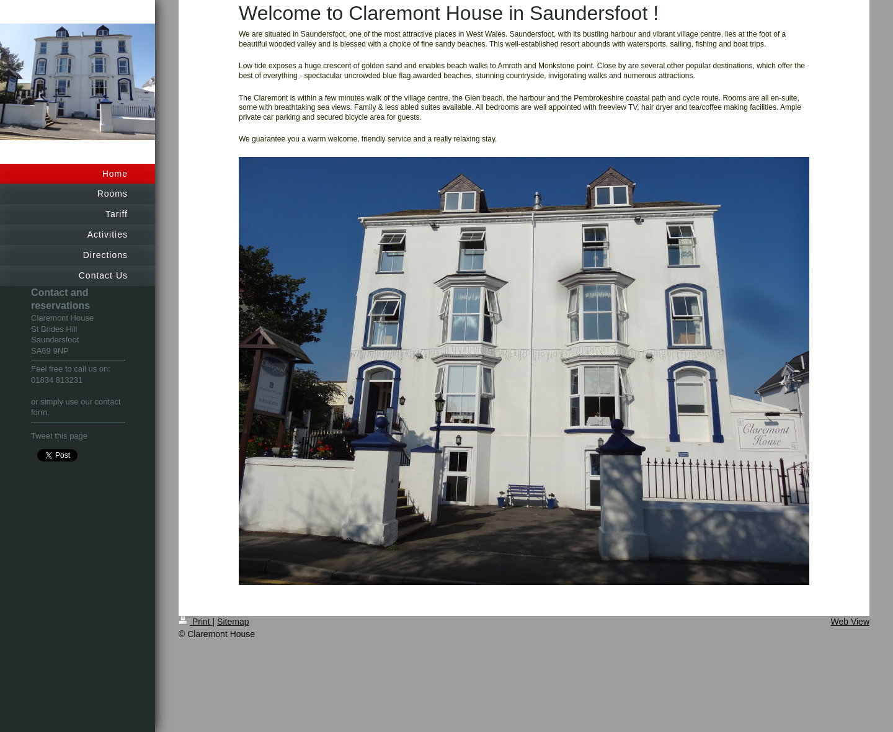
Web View (849, 622)
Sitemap (233, 622)
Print (196, 622)
